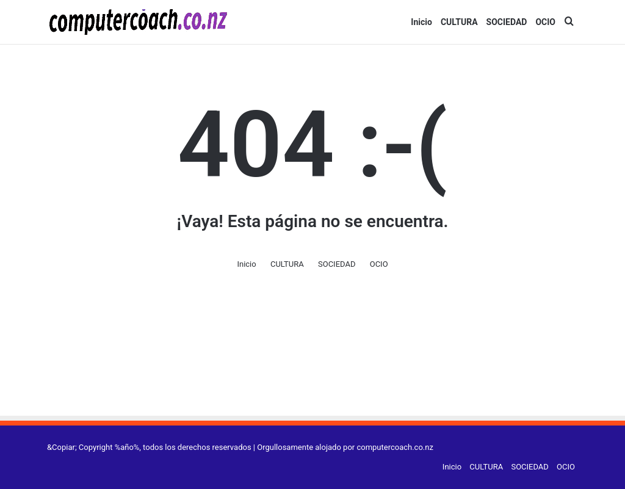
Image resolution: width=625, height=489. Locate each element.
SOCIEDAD (506, 22)
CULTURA (459, 22)
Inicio (421, 22)
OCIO (545, 22)
